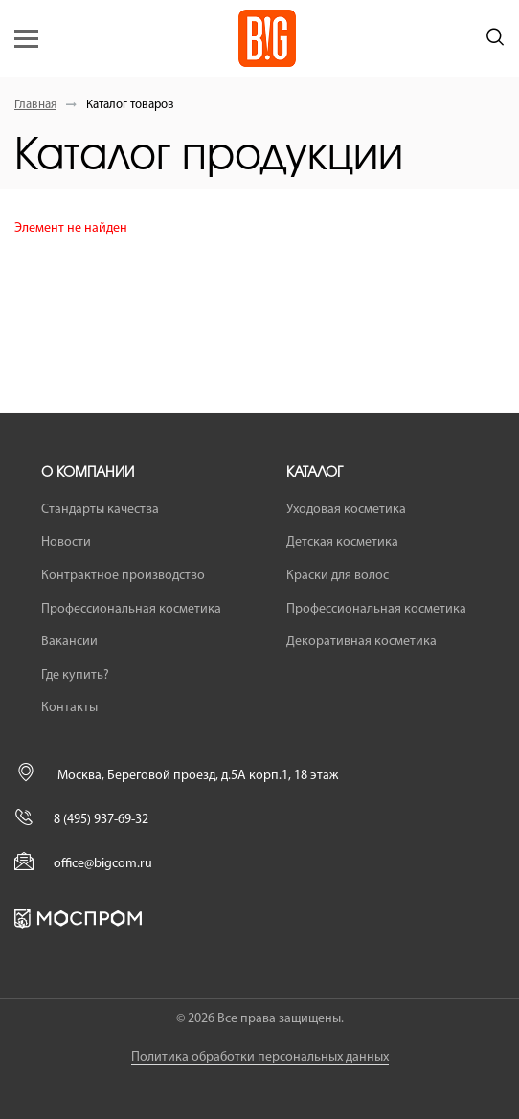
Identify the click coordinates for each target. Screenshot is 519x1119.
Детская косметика (342, 542)
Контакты (69, 708)
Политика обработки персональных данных (260, 1057)
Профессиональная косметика (131, 609)
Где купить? (75, 675)
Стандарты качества (100, 510)
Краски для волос (337, 576)
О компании (87, 473)
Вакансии (69, 642)
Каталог (314, 473)
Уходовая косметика (346, 510)
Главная (35, 105)
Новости (66, 542)
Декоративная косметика (361, 642)
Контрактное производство (123, 576)
